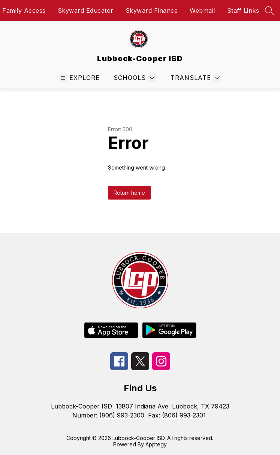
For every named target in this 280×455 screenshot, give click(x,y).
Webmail (202, 10)
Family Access (24, 10)
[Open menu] (79, 78)
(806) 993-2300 (121, 415)
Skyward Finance (152, 10)
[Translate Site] (195, 78)
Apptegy (156, 444)
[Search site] (269, 10)
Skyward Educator (86, 10)
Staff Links (243, 10)
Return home (129, 192)
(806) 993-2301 (184, 415)
